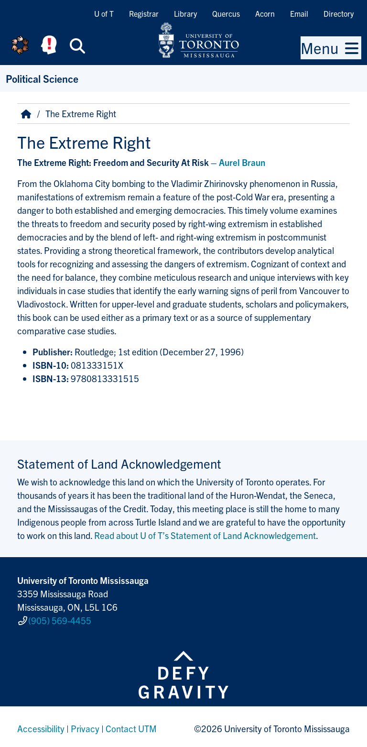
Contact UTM (131, 725)
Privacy (85, 725)
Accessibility (41, 725)
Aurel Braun (242, 162)
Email (299, 13)
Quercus (226, 13)
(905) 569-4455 (59, 618)
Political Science (42, 78)
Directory (339, 13)
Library (185, 13)
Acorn (265, 13)
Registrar (144, 13)
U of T (104, 13)
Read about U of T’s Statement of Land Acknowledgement (205, 535)
